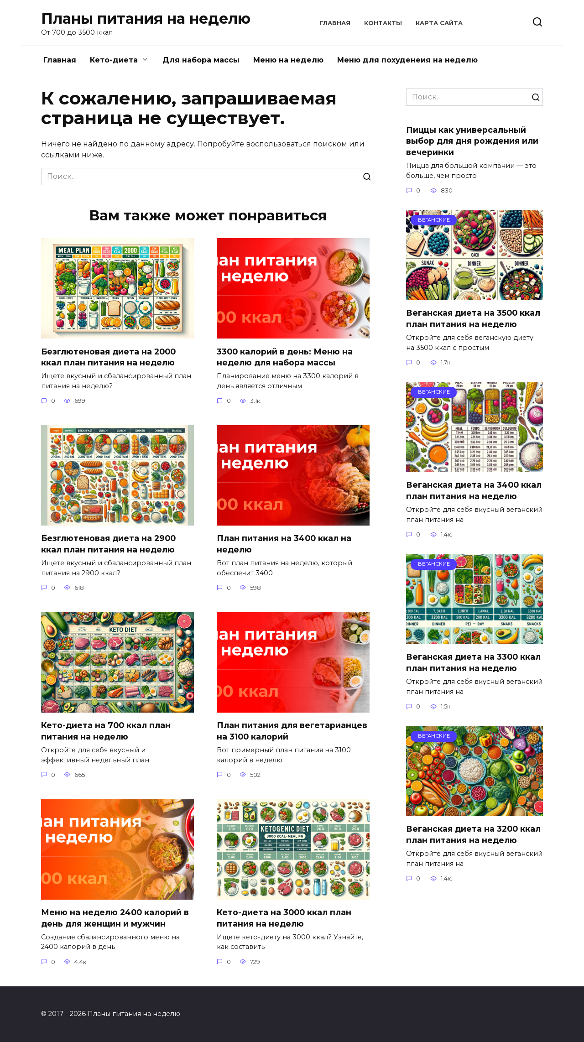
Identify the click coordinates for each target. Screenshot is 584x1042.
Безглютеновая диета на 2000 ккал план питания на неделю (108, 356)
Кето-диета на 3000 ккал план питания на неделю (284, 917)
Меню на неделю (288, 60)
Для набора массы (201, 60)
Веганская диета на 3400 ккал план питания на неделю (474, 490)
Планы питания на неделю (145, 18)
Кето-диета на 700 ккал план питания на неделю (106, 730)
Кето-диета (114, 60)
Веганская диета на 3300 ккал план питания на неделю (473, 662)
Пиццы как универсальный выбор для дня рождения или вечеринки (472, 140)
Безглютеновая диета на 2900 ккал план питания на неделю (108, 543)
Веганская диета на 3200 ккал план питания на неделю (473, 834)
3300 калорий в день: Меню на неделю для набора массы (285, 356)
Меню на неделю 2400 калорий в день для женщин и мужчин (115, 917)
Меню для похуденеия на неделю (407, 60)
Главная (335, 23)
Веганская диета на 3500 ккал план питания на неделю (473, 318)
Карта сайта (439, 23)
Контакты (383, 23)
